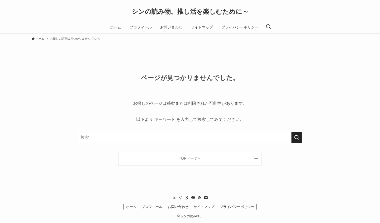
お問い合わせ (178, 207)
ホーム (131, 207)
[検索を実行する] (296, 137)
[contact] (205, 197)
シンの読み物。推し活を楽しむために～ (190, 11)
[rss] (199, 197)
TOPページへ (190, 158)
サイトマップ (204, 207)
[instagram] (180, 197)
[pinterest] (193, 197)
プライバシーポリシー (237, 207)
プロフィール (152, 207)
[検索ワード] (190, 137)
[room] (186, 197)
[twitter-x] (174, 197)
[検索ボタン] (268, 27)
